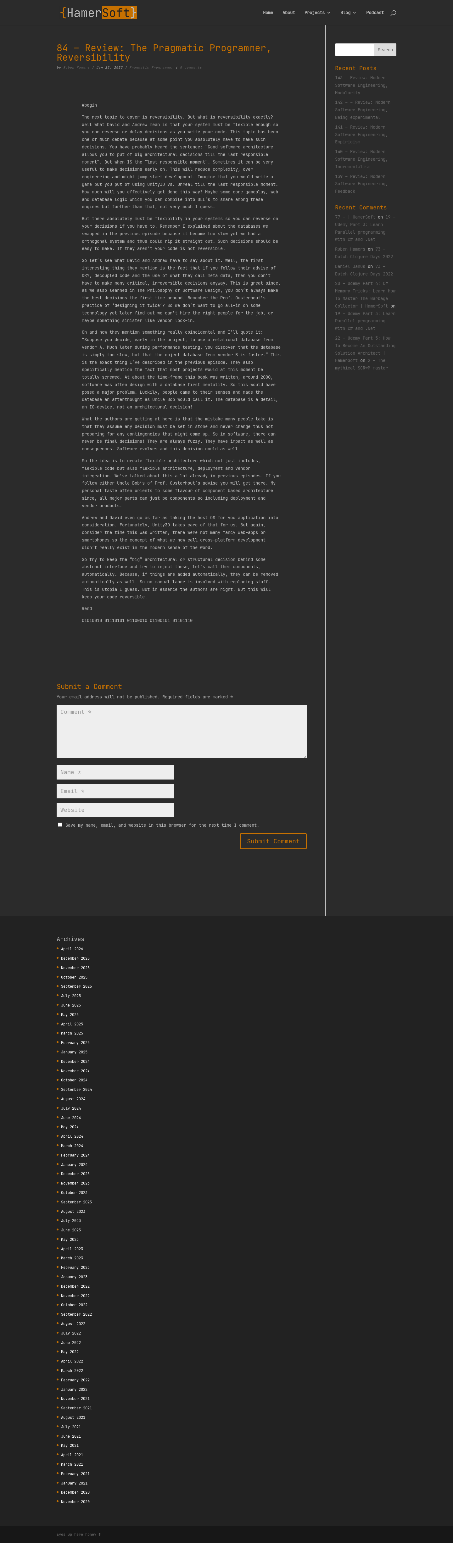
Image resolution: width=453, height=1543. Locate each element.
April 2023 (72, 1248)
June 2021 (71, 1436)
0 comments (191, 67)
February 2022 (75, 1380)
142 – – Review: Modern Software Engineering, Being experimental (362, 109)
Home (268, 12)
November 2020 (75, 1501)
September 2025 (76, 986)
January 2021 (74, 1483)
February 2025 (75, 1042)
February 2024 (75, 1155)
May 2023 (70, 1239)
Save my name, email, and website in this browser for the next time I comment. (162, 825)
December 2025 (75, 958)
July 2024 (71, 1108)
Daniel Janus (350, 266)
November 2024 (75, 1070)
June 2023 (71, 1230)
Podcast (375, 12)
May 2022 (70, 1351)
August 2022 (73, 1323)
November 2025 (75, 967)
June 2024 (71, 1117)
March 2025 (72, 1033)
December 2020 (75, 1492)
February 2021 (75, 1473)
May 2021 (70, 1445)
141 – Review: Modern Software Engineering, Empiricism (361, 134)
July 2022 (71, 1333)
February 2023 (75, 1267)
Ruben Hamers (76, 67)
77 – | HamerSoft (355, 217)
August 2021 (73, 1417)
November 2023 (75, 1183)
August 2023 (73, 1211)
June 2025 (71, 1005)
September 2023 (76, 1202)
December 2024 (75, 1061)
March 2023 (72, 1258)
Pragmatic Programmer (151, 67)
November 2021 (75, 1398)
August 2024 (73, 1098)
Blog (345, 12)
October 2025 (74, 977)
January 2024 (74, 1164)
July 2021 (71, 1426)
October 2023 (74, 1192)
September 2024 (76, 1089)
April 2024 (72, 1136)
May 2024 (70, 1126)
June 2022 (71, 1342)
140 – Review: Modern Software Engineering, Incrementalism (361, 159)
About (288, 12)
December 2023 (75, 1173)
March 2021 (72, 1464)
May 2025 (70, 1014)
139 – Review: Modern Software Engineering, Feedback (361, 184)
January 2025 (74, 1052)
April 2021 (72, 1454)
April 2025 (72, 1024)
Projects (315, 12)
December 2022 (75, 1286)
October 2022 (74, 1304)
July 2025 (71, 995)
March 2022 (72, 1370)
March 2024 (72, 1145)
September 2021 (76, 1408)
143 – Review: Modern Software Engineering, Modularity (361, 85)
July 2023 (71, 1220)
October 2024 (74, 1080)
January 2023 (74, 1276)
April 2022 (72, 1361)
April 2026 (72, 948)
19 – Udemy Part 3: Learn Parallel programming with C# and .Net (365, 321)
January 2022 (74, 1389)
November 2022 (75, 1295)
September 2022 (76, 1314)
